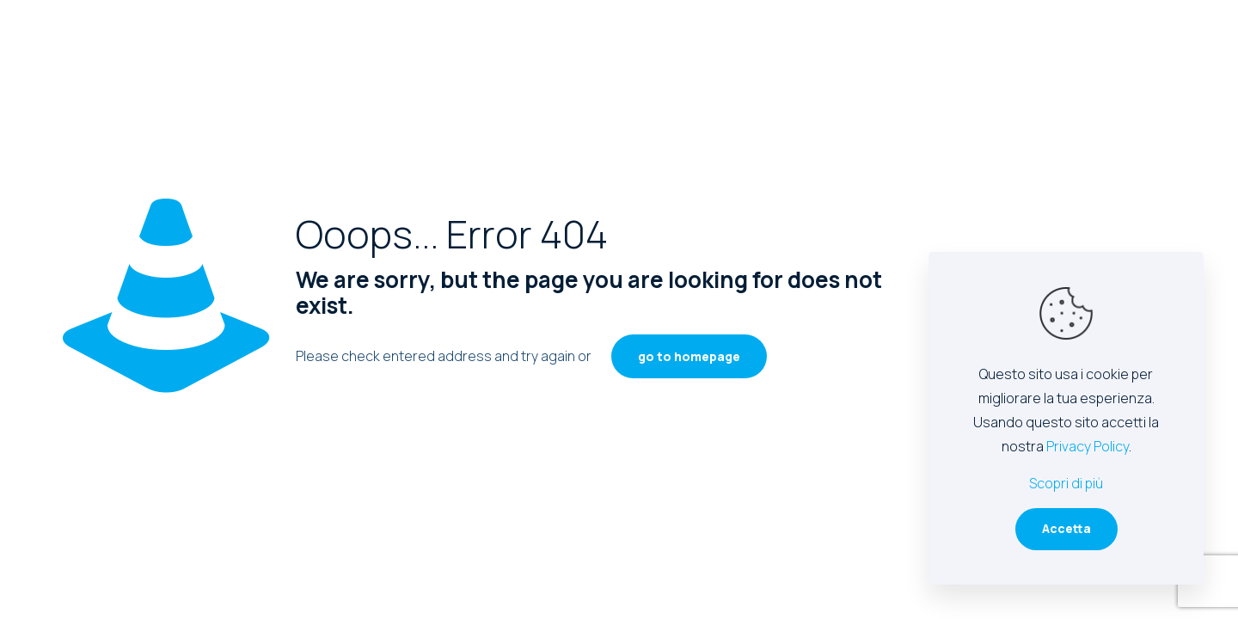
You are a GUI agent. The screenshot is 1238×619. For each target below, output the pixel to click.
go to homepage (689, 356)
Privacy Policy (1087, 446)
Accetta (1066, 528)
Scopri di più (1066, 483)
